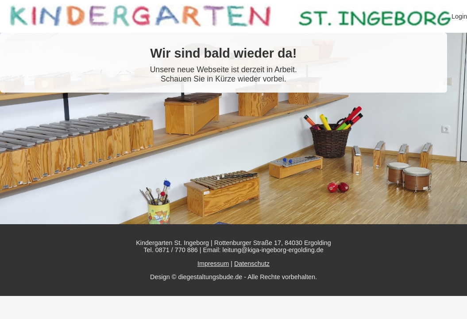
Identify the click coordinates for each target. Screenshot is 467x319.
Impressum (213, 263)
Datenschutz (252, 263)
